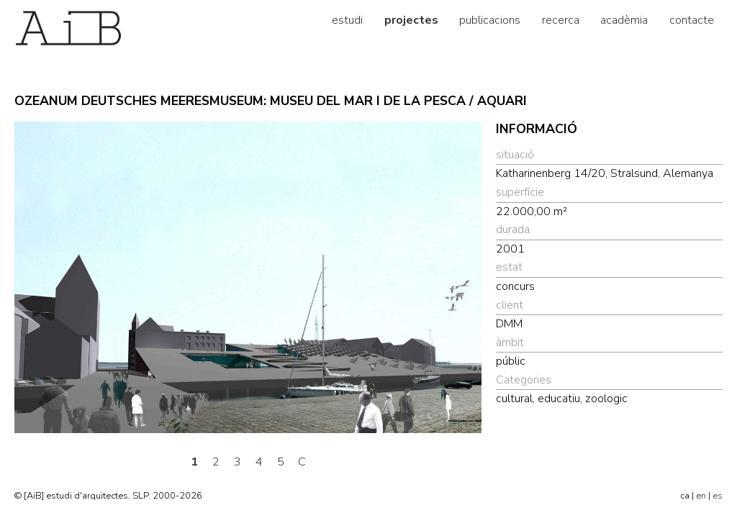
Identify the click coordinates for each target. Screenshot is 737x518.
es (718, 495)
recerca (560, 20)
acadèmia (624, 20)
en (701, 495)
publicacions (489, 20)
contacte (691, 20)
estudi (347, 20)
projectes (411, 20)
